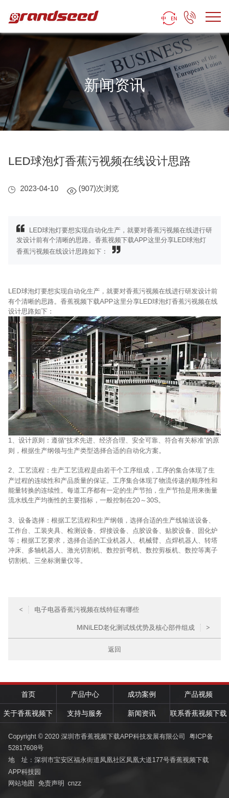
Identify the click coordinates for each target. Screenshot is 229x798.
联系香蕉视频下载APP (198, 716)
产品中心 (85, 694)
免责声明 (51, 783)
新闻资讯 (142, 713)
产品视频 (198, 694)
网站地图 (21, 783)
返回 (114, 649)
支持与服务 (85, 713)
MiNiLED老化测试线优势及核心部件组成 (143, 627)
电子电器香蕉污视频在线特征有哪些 (79, 609)
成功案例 (142, 694)
